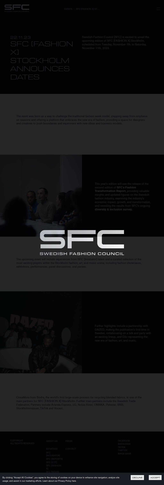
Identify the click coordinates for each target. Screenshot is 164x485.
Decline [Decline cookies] (137, 477)
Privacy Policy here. (67, 481)
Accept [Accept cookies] (155, 477)
